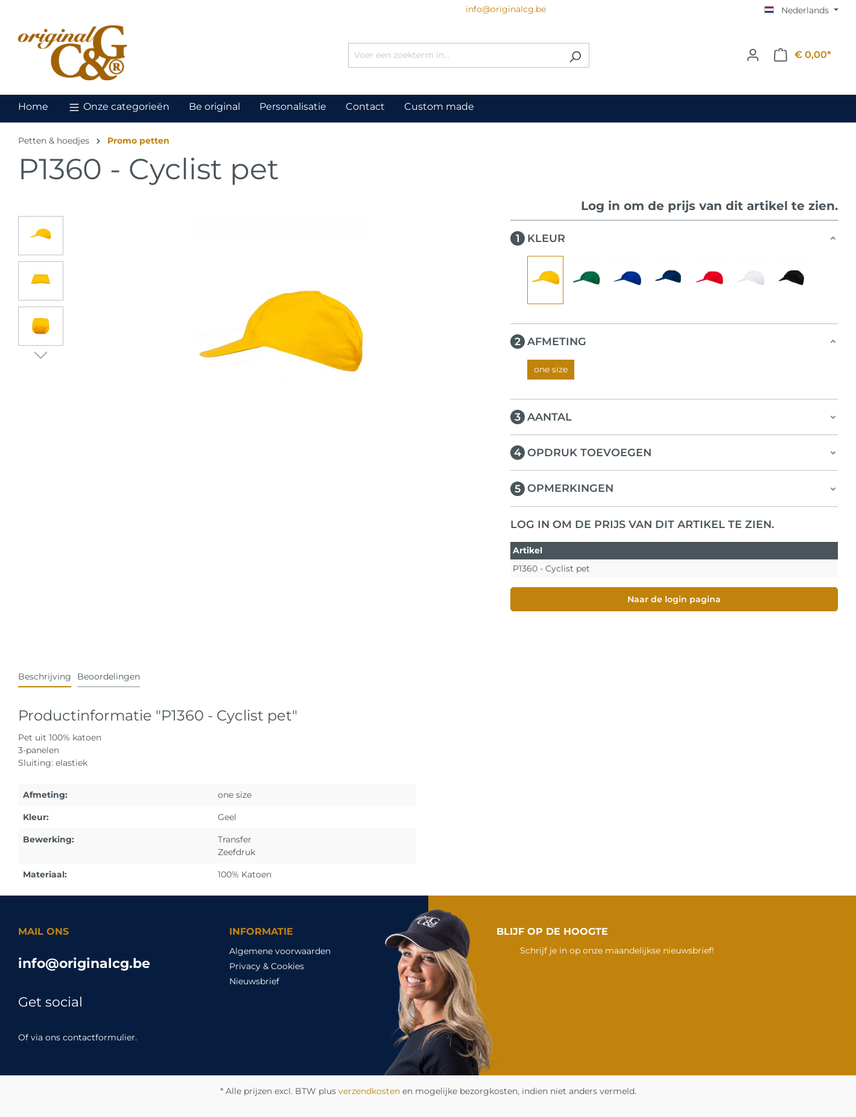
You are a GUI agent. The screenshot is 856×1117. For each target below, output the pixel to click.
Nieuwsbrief (254, 981)
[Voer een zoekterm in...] (455, 55)
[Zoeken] (575, 55)
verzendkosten (369, 1091)
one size (551, 369)
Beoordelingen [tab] (108, 676)
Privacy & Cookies (266, 966)
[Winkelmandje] (803, 54)
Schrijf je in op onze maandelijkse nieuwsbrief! (617, 950)
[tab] (44, 677)
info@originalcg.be (84, 963)
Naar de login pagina (674, 599)
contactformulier (99, 1037)
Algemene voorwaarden (280, 951)
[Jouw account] (753, 54)
